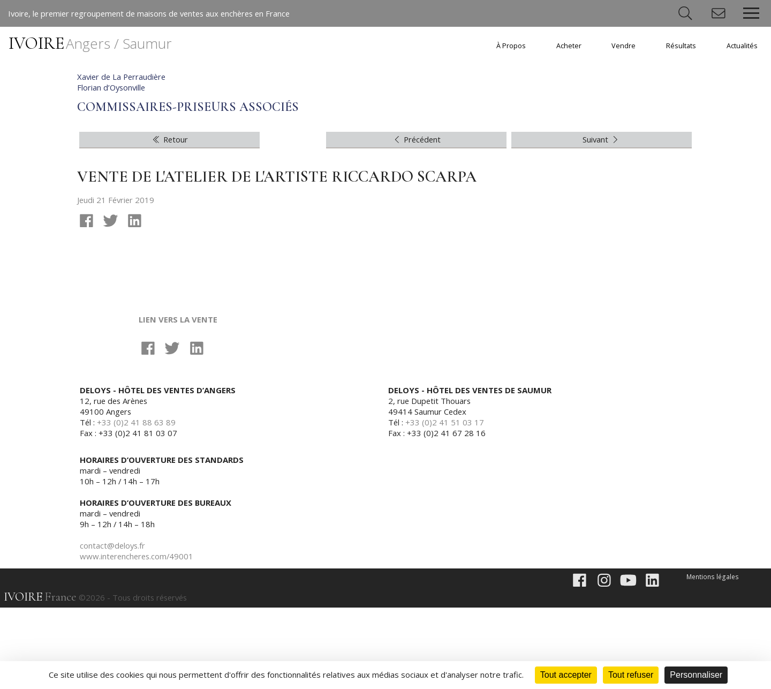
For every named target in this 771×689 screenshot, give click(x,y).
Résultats (681, 45)
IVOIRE (90, 43)
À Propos (511, 45)
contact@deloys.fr (113, 626)
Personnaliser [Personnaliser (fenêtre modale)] (696, 674)
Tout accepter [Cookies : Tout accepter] (566, 674)
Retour (169, 220)
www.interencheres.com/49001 (138, 637)
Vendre (623, 45)
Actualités (742, 45)
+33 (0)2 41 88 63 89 (136, 503)
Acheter (568, 45)
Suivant (601, 220)
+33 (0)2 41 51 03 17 (445, 503)
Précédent (416, 220)
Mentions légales (713, 658)
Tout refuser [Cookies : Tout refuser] (630, 674)
